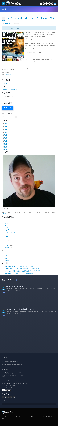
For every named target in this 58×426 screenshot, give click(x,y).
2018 (5, 134)
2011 (5, 144)
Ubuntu (6, 238)
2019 (5, 132)
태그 (4, 250)
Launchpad (7, 229)
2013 (5, 141)
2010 (5, 146)
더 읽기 (3, 292)
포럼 (9, 387)
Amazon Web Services (10, 220)
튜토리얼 (7, 247)
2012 (5, 143)
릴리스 (6, 245)
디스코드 (13, 387)
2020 (5, 131)
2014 (5, 140)
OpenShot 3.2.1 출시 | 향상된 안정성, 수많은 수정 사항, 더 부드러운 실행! (22, 270)
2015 (5, 138)
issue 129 (32, 38)
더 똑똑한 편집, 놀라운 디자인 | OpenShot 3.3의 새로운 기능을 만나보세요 (22, 268)
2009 (5, 147)
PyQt (6, 234)
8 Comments (8, 74)
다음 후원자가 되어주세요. (8, 404)
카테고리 (5, 240)
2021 (5, 129)
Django (6, 223)
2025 (5, 123)
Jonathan (7, 23)
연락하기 (5, 380)
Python (6, 236)
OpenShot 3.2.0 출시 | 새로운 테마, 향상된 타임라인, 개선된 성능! (20, 272)
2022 (5, 128)
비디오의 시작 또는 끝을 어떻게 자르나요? (20, 309)
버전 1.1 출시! (5, 83)
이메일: (5, 387)
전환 (6, 258)
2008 (5, 149)
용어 (52, 416)
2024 (5, 125)
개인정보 (48, 416)
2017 (5, 135)
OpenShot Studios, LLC (30, 416)
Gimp (6, 225)
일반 (6, 244)
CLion (6, 221)
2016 (5, 137)
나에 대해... (4, 213)
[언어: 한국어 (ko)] (55, 3)
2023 (5, 126)
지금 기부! (8, 108)
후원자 (4, 400)
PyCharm (7, 230)
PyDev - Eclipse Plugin (10, 232)
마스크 (6, 257)
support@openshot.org (10, 385)
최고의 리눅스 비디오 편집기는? (9, 89)
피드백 (6, 255)
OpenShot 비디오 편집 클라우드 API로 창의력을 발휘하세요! (19, 273)
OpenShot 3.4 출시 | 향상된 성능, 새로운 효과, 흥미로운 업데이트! (20, 266)
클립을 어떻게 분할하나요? (15, 286)
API (5, 253)
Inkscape (7, 227)
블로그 (5, 9)
